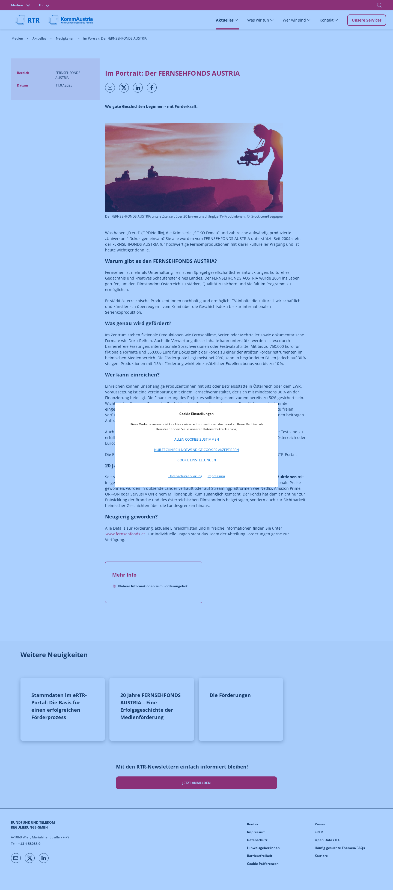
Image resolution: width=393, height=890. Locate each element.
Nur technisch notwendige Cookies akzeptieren (196, 449)
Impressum (216, 476)
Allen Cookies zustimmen (196, 439)
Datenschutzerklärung (185, 476)
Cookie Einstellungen (196, 460)
